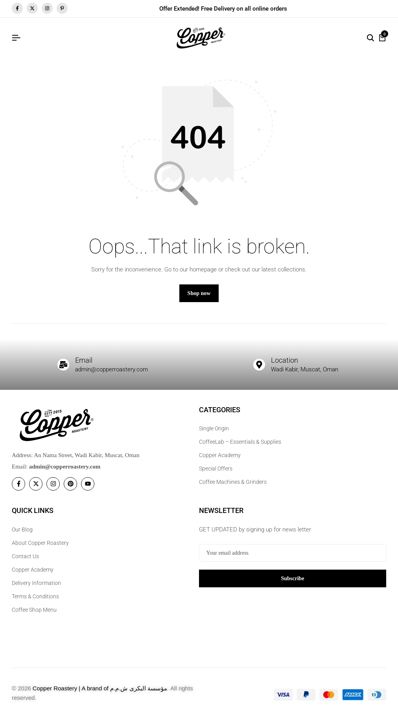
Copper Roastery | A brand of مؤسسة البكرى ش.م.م (100, 692)
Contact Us (25, 560)
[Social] (18, 488)
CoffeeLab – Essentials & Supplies (240, 446)
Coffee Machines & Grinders (233, 486)
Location (286, 364)
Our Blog (22, 534)
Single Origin (214, 433)
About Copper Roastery (40, 547)
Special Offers (215, 473)
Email (85, 364)
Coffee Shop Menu (34, 614)
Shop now (199, 298)
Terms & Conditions (35, 601)
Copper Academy (220, 460)
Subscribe (292, 582)
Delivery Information (36, 587)
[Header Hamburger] (16, 37)
